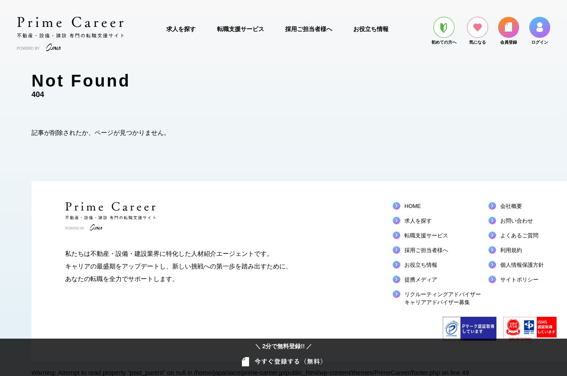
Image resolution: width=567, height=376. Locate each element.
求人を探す (181, 29)
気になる (477, 31)
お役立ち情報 (370, 29)
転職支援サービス (240, 29)
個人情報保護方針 (522, 265)
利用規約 (511, 250)
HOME (412, 206)
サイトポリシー (519, 279)
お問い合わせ (516, 221)
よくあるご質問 (519, 235)
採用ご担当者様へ (308, 29)
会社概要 (511, 206)
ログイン (539, 31)
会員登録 (508, 31)
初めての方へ (444, 31)
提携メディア (420, 279)
